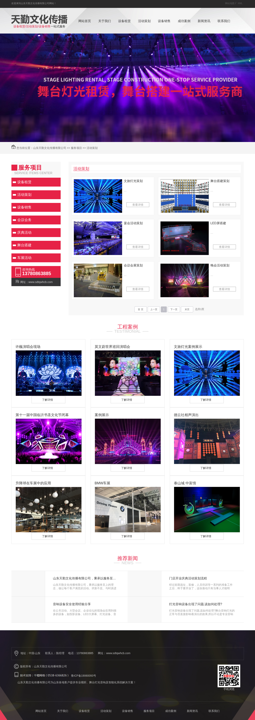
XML (240, 3)
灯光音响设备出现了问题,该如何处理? (195, 604)
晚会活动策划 (219, 265)
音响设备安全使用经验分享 (72, 604)
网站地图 (230, 3)
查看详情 (137, 204)
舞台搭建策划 (219, 181)
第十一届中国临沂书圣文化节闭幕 (42, 415)
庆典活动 (24, 232)
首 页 (140, 309)
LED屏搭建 (218, 223)
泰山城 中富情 (185, 483)
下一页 (173, 309)
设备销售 (164, 21)
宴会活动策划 (133, 223)
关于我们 (104, 21)
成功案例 (184, 21)
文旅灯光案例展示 (188, 347)
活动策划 (144, 21)
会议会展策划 (133, 265)
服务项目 (76, 147)
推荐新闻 (127, 558)
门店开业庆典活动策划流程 (188, 578)
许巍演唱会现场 (28, 347)
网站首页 (84, 21)
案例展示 (102, 415)
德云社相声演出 (186, 415)
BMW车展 (102, 483)
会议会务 (24, 220)
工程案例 (127, 326)
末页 (187, 309)
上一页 (153, 309)
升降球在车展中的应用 (33, 483)
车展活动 (24, 258)
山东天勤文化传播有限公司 (49, 147)
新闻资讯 (204, 21)
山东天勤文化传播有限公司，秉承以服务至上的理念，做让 (86, 578)
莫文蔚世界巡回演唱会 (112, 347)
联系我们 (224, 21)
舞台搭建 (24, 245)
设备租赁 (124, 21)
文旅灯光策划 (133, 181)
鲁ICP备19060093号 (83, 675)
